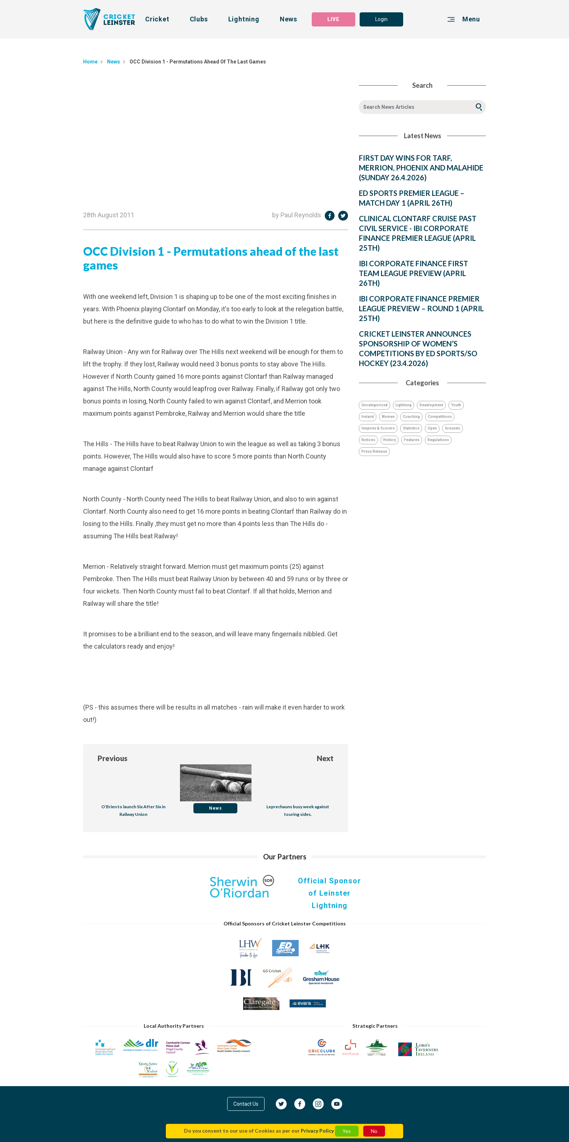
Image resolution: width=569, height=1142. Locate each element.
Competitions (440, 417)
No (374, 1131)
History (389, 440)
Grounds (452, 428)
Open (432, 428)
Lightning (243, 19)
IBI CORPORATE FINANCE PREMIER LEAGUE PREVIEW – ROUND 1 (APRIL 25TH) (421, 308)
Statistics (411, 428)
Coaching (411, 417)
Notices (368, 440)
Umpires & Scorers (378, 428)
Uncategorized (374, 405)
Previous (112, 758)
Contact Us (245, 1104)
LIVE (333, 19)
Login (381, 19)
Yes (347, 1131)
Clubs (199, 19)
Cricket (157, 19)
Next (325, 758)
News (288, 19)
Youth (456, 405)
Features (411, 440)
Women (388, 417)
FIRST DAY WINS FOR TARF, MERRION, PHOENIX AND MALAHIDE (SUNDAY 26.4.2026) (421, 167)
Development (431, 405)
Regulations (438, 440)
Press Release (374, 451)
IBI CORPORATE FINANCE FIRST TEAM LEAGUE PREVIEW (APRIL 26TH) (413, 273)
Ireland (367, 417)
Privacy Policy (317, 1130)
